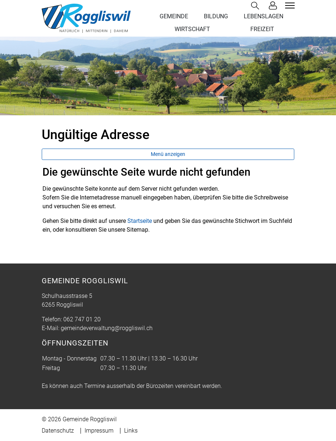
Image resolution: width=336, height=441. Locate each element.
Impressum (99, 430)
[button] (256, 5)
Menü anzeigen (168, 154)
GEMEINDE (174, 16)
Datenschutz (58, 430)
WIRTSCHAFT (192, 29)
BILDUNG (216, 16)
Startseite (139, 220)
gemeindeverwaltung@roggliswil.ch (107, 328)
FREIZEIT (262, 29)
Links (131, 430)
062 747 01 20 (82, 319)
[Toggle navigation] (288, 5)
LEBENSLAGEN (263, 16)
